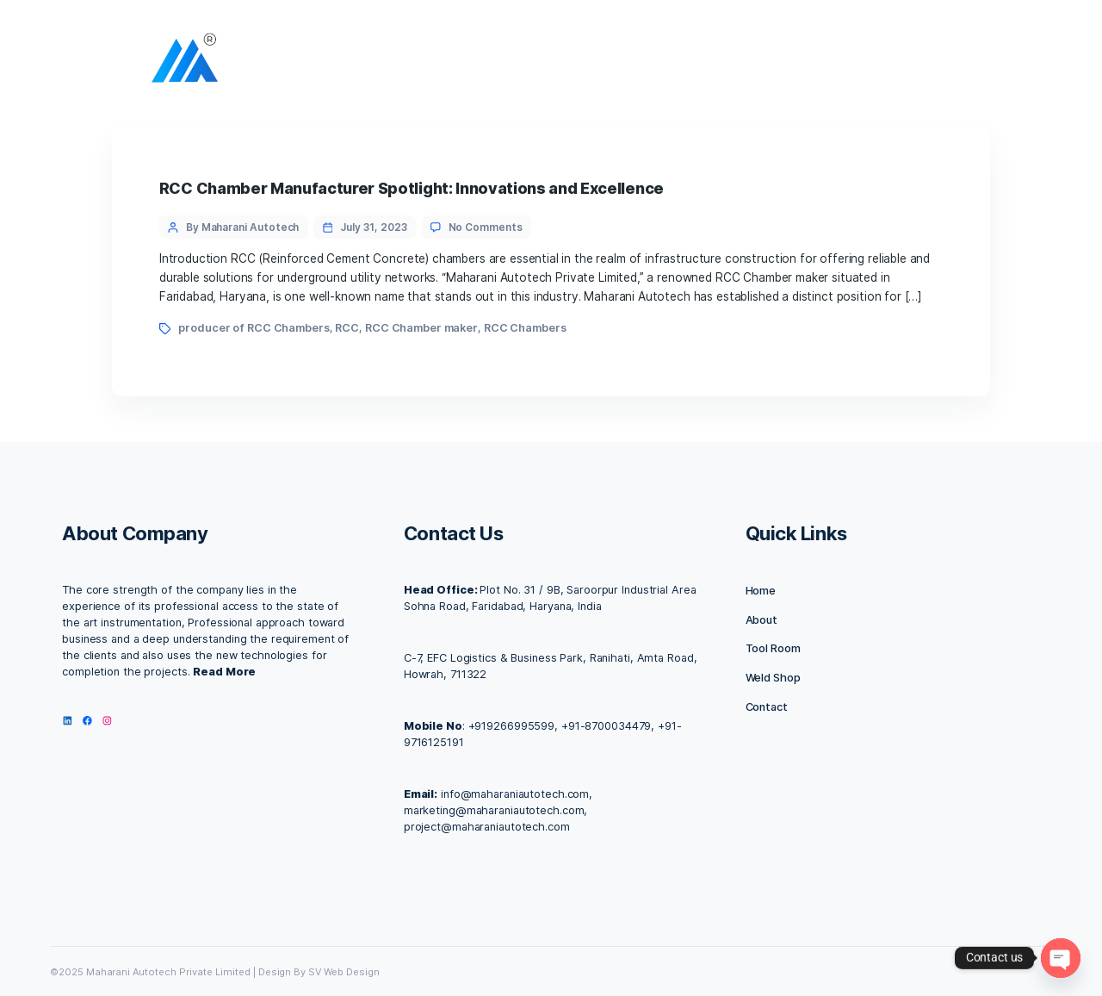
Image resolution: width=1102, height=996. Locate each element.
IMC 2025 (885, 62)
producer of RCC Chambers (253, 327)
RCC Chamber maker (421, 327)
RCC (347, 327)
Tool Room (773, 648)
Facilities (603, 62)
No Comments (486, 227)
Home (463, 62)
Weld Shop (773, 677)
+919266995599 (511, 725)
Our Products (790, 62)
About (526, 62)
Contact (767, 706)
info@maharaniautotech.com (515, 793)
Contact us (691, 62)
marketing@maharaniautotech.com (494, 810)
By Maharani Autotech (243, 227)
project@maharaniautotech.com (487, 826)
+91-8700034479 (606, 725)
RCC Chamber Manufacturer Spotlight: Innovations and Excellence (411, 188)
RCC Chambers (525, 327)
